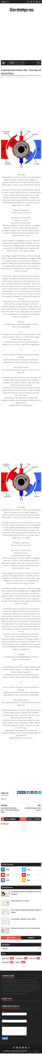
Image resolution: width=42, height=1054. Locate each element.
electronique (5, 963)
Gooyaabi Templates (33, 1051)
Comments (31, 938)
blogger (23, 819)
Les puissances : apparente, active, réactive (23, 919)
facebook (37, 819)
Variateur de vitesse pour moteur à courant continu (25, 928)
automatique (5, 959)
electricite (32, 959)
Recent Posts (10, 938)
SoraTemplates (14, 1051)
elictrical (26, 78)
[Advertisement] (21, 37)
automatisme (19, 959)
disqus (30, 819)
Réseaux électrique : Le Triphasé (20, 901)
